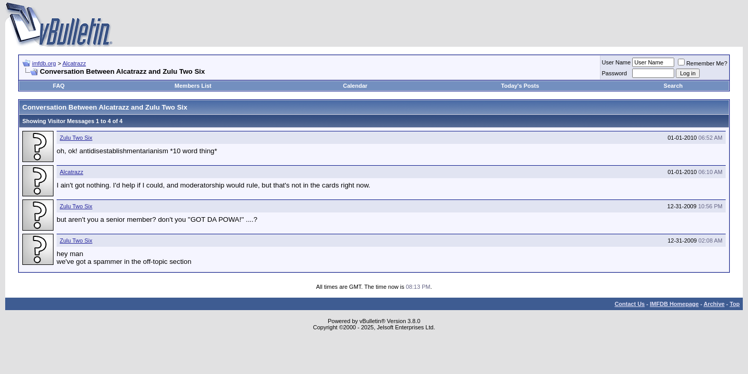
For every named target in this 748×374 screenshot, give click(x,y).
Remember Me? (702, 63)
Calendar (355, 86)
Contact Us (630, 304)
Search (673, 86)
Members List (193, 86)
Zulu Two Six (76, 138)
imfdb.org (44, 63)
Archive (714, 304)
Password (614, 73)
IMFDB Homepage (674, 304)
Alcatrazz (74, 63)
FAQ (59, 86)
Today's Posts (520, 86)
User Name (616, 62)
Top (735, 304)
